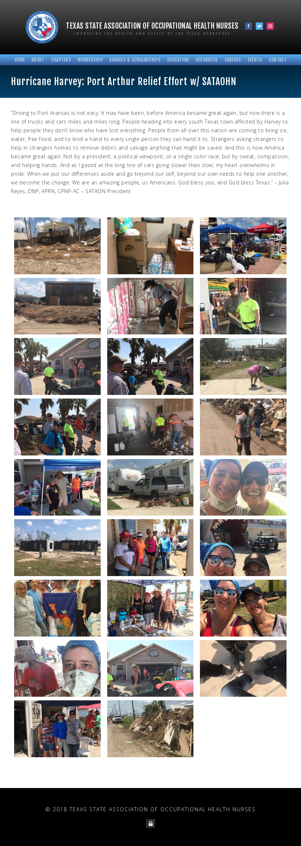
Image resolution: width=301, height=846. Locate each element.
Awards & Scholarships (134, 60)
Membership (90, 60)
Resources (207, 60)
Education (178, 60)
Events (255, 60)
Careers (233, 60)
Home (19, 60)
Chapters (61, 60)
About (38, 60)
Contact (278, 60)
